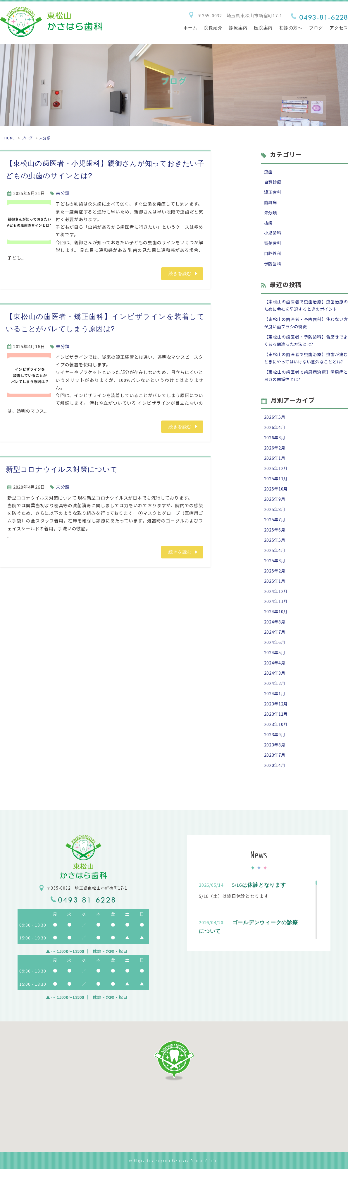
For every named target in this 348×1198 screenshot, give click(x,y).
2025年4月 (275, 571)
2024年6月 (275, 666)
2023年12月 (276, 730)
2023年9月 (275, 761)
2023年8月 (275, 772)
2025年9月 (275, 518)
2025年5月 (275, 560)
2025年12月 (276, 486)
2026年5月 (275, 433)
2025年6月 (275, 549)
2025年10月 (276, 507)
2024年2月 (275, 708)
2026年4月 (275, 443)
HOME (9, 137)
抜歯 (268, 225)
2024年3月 (275, 698)
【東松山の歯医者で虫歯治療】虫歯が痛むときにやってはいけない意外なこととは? (306, 368)
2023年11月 (276, 740)
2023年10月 (276, 751)
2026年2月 (275, 464)
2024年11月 (276, 624)
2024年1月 (275, 719)
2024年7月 (275, 655)
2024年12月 (276, 613)
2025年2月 (275, 592)
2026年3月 (275, 454)
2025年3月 (275, 581)
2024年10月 (276, 634)
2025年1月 (275, 602)
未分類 (44, 137)
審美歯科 (273, 246)
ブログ (27, 137)
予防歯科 (273, 267)
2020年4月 (275, 793)
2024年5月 (275, 677)
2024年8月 (275, 645)
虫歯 (268, 172)
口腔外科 (273, 257)
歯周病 (271, 204)
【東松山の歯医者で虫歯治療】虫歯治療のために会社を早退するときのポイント (306, 309)
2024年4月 (275, 687)
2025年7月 (275, 539)
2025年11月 (276, 496)
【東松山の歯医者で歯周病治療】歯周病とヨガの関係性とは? (306, 390)
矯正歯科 (273, 193)
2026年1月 (275, 475)
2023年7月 (275, 783)
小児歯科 (273, 235)
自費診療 (273, 182)
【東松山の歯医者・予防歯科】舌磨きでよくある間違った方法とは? (306, 346)
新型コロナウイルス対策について (62, 469)
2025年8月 (275, 528)
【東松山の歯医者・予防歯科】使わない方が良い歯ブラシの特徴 (306, 328)
